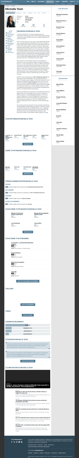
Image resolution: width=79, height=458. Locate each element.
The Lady (46, 112)
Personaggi (13, 5)
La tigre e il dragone (30, 80)
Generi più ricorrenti (9, 49)
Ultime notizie (10, 52)
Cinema (57, 1)
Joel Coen (59, 122)
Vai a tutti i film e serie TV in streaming (28, 281)
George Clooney (60, 97)
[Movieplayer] (16, 439)
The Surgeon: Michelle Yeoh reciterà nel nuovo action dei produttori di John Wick (31, 401)
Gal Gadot (59, 71)
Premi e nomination (9, 39)
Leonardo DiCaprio (61, 103)
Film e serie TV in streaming (10, 44)
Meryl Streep (60, 84)
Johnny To (19, 69)
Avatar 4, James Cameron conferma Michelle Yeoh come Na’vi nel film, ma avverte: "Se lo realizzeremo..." (27, 385)
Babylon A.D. (37, 96)
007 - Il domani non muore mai (27, 136)
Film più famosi (10, 34)
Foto (35, 13)
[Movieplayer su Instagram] (16, 442)
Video (39, 13)
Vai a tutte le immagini (28, 304)
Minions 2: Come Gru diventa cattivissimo (17, 213)
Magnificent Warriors (32, 56)
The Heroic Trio (36, 68)
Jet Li (26, 96)
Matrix (25, 81)
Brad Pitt (58, 116)
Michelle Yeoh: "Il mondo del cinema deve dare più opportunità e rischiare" (33, 425)
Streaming (65, 1)
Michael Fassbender (62, 14)
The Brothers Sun (27, 167)
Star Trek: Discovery (7, 167)
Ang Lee (23, 80)
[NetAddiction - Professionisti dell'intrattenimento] (39, 450)
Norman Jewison (24, 54)
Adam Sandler (60, 141)
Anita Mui (23, 71)
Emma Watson (60, 46)
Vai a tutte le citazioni (28, 361)
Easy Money (42, 53)
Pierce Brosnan (29, 77)
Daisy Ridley (59, 39)
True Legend (29, 105)
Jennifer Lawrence (61, 128)
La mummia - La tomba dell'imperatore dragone (9, 137)
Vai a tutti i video (27, 315)
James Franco (60, 52)
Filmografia (18, 13)
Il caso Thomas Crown (33, 54)
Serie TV (33, 1)
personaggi (49, 1)
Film (28, 1)
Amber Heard (60, 58)
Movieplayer (7, 5)
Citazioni (44, 13)
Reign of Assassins (35, 106)
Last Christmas (15, 223)
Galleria (9, 45)
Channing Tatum (61, 65)
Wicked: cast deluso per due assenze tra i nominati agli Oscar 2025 (32, 409)
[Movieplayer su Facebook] (12, 442)
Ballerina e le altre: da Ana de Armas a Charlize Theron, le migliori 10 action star (31, 392)
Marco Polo (16, 167)
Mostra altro (28, 144)
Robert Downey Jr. (61, 21)
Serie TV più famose (10, 36)
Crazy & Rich (37, 223)
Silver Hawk (42, 83)
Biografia (9, 32)
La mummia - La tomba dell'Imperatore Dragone (30, 94)
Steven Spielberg (61, 109)
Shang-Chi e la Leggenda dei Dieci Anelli (41, 213)
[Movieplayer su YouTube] (19, 442)
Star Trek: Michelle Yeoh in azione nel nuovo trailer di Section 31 (33, 417)
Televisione (41, 1)
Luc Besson (40, 112)
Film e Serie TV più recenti (10, 41)
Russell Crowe (60, 27)
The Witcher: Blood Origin (35, 167)
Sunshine (34, 135)
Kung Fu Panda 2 (32, 109)
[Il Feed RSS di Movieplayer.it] (21, 442)
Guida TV (72, 1)
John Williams (60, 90)
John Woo (47, 106)
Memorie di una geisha (41, 87)
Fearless (48, 84)
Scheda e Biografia (10, 13)
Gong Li (36, 88)
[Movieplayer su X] (14, 442)
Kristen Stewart (60, 33)
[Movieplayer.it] (6, 1)
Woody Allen (60, 135)
